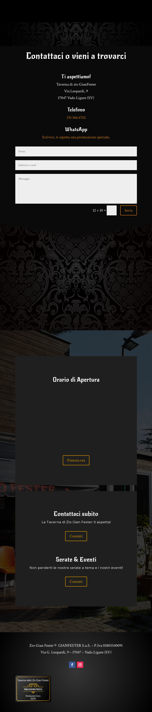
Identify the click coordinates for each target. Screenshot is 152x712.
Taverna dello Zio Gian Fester (33, 680)
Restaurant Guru (33, 696)
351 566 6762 (76, 117)
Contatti (76, 536)
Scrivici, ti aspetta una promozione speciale (75, 137)
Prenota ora (76, 460)
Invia (129, 210)
